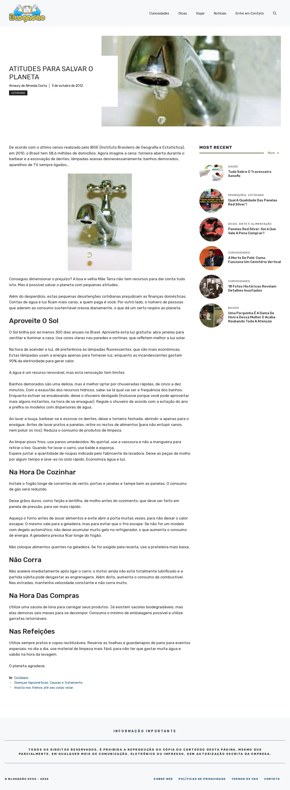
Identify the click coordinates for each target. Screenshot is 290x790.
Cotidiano (18, 92)
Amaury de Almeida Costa (28, 86)
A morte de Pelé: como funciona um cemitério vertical (254, 260)
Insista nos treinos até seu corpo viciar (43, 688)
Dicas (182, 13)
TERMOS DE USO (245, 778)
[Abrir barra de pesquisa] (274, 13)
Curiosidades (159, 13)
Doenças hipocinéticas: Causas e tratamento (48, 683)
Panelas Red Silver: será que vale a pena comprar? (252, 231)
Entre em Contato (249, 13)
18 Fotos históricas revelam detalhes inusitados (252, 288)
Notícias (220, 13)
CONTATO (272, 778)
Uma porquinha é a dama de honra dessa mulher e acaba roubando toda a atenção (251, 317)
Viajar (200, 13)
